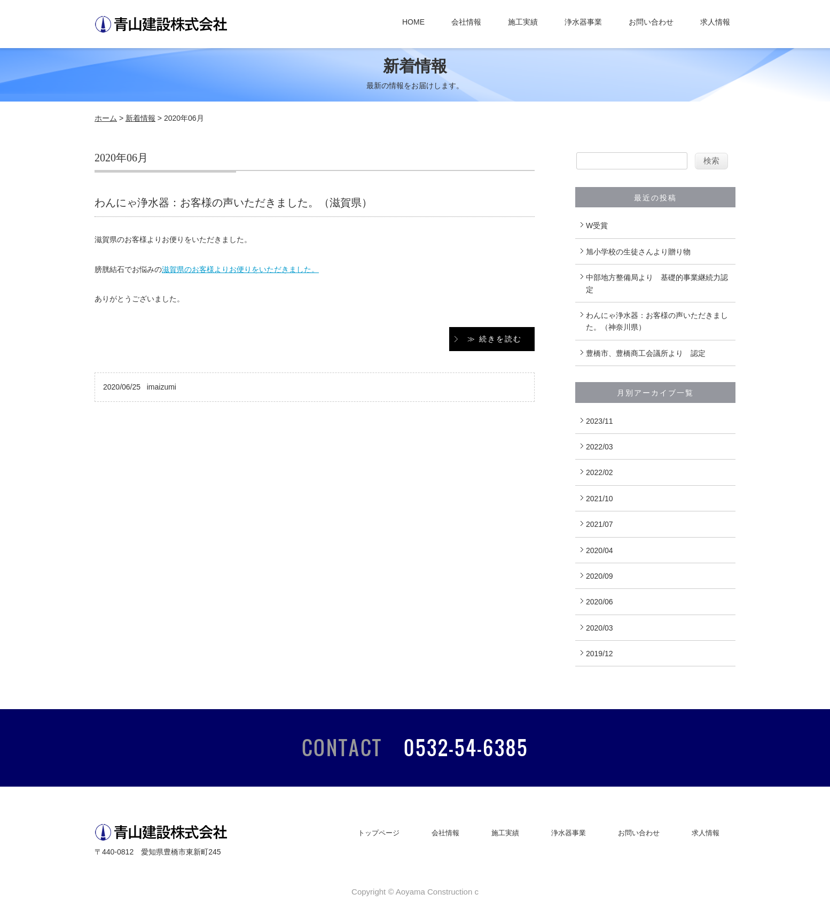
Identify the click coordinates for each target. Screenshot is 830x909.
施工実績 (523, 22)
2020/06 (599, 601)
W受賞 (597, 225)
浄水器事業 (583, 22)
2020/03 (599, 628)
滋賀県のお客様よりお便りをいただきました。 (240, 269)
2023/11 (599, 421)
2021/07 (599, 524)
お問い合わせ (651, 22)
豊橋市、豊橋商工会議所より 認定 (646, 353)
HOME (413, 22)
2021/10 (599, 498)
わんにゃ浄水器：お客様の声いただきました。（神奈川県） (657, 321)
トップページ (379, 833)
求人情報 (715, 22)
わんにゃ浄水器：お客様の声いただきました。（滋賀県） (233, 202)
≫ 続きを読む (494, 339)
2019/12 (599, 653)
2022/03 (599, 446)
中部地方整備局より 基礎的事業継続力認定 (657, 283)
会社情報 (466, 22)
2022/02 (599, 472)
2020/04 (599, 550)
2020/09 (599, 576)
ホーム (106, 118)
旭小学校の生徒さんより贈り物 (638, 251)
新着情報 (140, 118)
